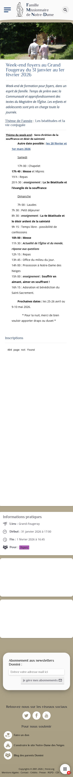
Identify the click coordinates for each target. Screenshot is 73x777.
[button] (42, 680)
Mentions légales (10, 772)
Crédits (33, 772)
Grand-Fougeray (29, 524)
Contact (24, 772)
